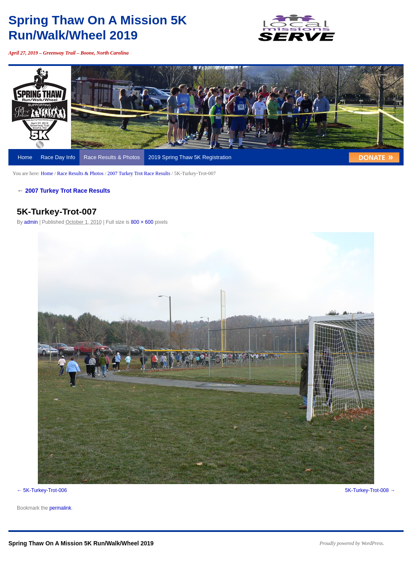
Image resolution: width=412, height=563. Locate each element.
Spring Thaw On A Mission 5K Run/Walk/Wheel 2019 (80, 543)
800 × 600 (142, 222)
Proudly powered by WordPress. (352, 543)
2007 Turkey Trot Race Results (138, 173)
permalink (60, 508)
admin (31, 222)
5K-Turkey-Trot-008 (367, 490)
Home (25, 157)
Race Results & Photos (112, 157)
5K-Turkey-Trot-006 (45, 490)
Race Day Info (58, 157)
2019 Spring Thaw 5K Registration (190, 157)
